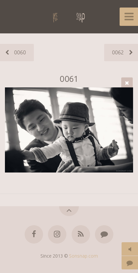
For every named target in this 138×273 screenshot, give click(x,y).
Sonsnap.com (83, 256)
